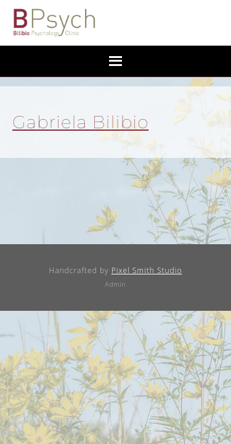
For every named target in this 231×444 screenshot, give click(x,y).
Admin (115, 284)
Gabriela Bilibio (80, 122)
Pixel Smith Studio (146, 270)
